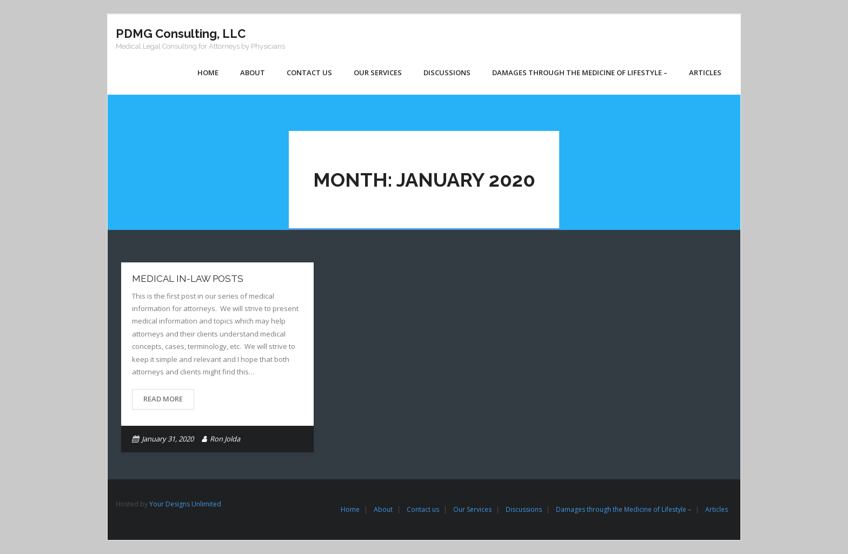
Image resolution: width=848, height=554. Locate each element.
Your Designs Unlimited (185, 504)
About (383, 509)
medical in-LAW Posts (187, 278)
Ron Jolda (225, 439)
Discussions (524, 509)
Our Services (472, 509)
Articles (716, 509)
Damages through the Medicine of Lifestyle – (623, 509)
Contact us (423, 509)
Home (350, 509)
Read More (163, 399)
